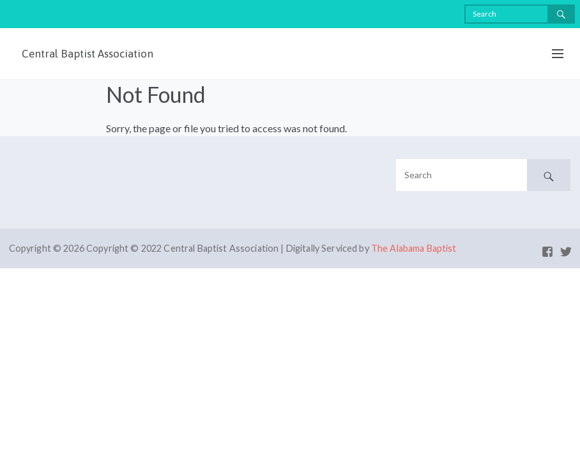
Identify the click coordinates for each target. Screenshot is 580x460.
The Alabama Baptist (414, 248)
